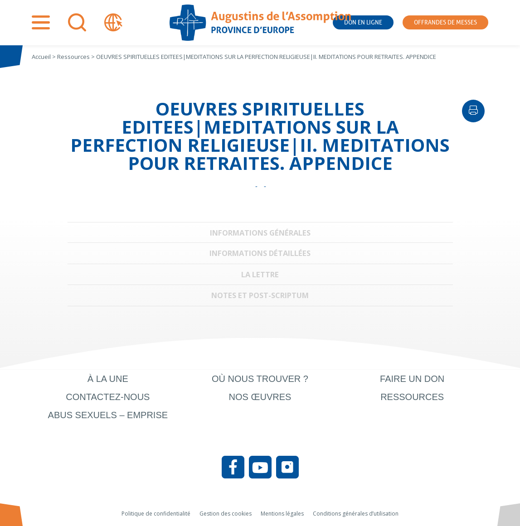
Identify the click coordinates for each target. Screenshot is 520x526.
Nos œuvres (260, 397)
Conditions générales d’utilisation (356, 513)
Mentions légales (282, 513)
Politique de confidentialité (155, 513)
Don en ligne (363, 22)
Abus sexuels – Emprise (108, 415)
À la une (107, 379)
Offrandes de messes (445, 22)
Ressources (412, 397)
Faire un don (412, 379)
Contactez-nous (108, 397)
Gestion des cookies (225, 513)
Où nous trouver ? (260, 379)
